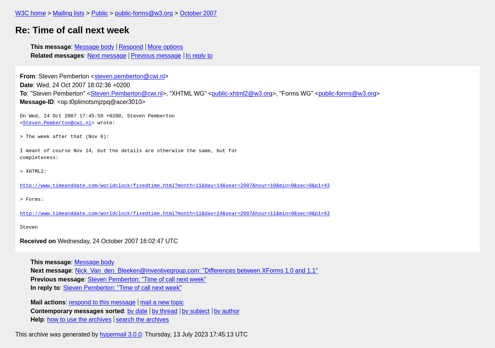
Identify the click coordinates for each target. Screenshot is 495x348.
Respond (131, 47)
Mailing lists (68, 13)
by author (226, 311)
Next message (106, 55)
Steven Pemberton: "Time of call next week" (146, 279)
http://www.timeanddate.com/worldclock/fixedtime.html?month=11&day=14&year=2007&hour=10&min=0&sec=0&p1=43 (175, 185)
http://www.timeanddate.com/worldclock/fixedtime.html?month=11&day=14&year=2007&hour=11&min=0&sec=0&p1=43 (175, 213)
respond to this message (102, 302)
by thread (165, 311)
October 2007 (198, 13)
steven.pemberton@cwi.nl (129, 76)
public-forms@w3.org (144, 13)
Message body (94, 47)
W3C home (30, 13)
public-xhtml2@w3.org (242, 93)
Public (99, 13)
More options (165, 47)
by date (137, 311)
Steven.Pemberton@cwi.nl (127, 93)
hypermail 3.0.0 (120, 334)
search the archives (142, 319)
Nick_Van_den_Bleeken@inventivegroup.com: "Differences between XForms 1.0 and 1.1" (196, 270)
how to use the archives (79, 319)
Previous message (156, 55)
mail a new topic (162, 302)
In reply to (199, 55)
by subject (195, 311)
